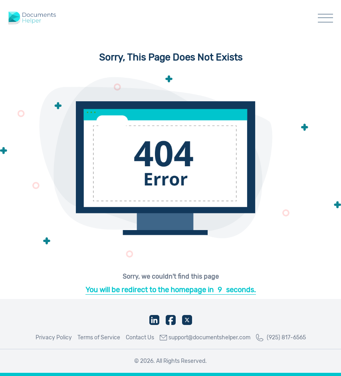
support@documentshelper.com (205, 337)
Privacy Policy (54, 337)
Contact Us (140, 337)
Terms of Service (98, 337)
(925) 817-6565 (281, 337)
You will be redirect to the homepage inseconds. (170, 289)
